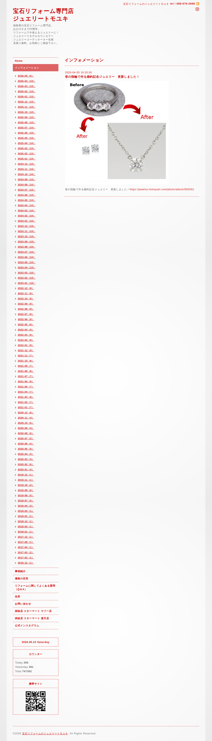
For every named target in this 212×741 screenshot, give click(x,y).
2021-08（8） (26, 371)
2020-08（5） (26, 433)
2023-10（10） (27, 236)
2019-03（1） (26, 511)
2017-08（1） (26, 542)
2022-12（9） (26, 288)
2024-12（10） (27, 164)
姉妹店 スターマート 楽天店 (32, 618)
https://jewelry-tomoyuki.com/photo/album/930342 (162, 189)
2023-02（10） (27, 278)
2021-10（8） (26, 361)
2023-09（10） (27, 241)
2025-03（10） (27, 148)
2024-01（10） (27, 221)
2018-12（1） (26, 521)
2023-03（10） (27, 272)
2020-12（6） (26, 412)
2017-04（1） (26, 547)
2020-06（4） (26, 443)
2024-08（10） (27, 184)
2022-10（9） (26, 298)
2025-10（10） (27, 112)
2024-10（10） (27, 174)
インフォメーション (27, 67)
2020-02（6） (26, 464)
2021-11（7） (26, 355)
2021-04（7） (26, 392)
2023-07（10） (27, 252)
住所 (17, 596)
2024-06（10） (27, 195)
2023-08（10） (27, 247)
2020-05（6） (26, 449)
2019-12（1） (26, 474)
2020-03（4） (26, 459)
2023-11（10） (27, 231)
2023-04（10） (27, 267)
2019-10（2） (26, 485)
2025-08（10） (27, 122)
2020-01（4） (26, 469)
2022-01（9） (26, 345)
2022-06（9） (26, 319)
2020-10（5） (26, 423)
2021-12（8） (26, 350)
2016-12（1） (26, 563)
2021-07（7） (26, 376)
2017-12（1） (26, 537)
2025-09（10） (27, 117)
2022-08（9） (26, 309)
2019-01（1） (26, 516)
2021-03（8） (26, 397)
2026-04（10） (27, 81)
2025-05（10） (27, 138)
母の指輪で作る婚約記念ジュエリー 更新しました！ (102, 76)
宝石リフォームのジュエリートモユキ (45, 733)
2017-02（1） (26, 557)
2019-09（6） (26, 490)
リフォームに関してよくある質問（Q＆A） (35, 587)
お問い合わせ (23, 603)
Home (19, 60)
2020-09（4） (26, 428)
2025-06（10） (27, 133)
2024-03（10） (27, 210)
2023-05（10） (27, 262)
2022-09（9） (26, 304)
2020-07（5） (26, 438)
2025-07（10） (27, 127)
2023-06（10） (27, 257)
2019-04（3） (26, 506)
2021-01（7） (26, 407)
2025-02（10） (27, 153)
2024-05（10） (27, 200)
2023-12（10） (27, 226)
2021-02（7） (26, 402)
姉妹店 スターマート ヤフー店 (33, 611)
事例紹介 (20, 571)
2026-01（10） (27, 96)
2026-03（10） (27, 86)
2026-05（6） (26, 76)
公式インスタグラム (27, 625)
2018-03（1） (26, 526)
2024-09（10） (27, 179)
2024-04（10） (27, 205)
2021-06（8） (26, 381)
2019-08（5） (26, 495)
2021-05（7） (26, 386)
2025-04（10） (27, 143)
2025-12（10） (27, 101)
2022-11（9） (26, 293)
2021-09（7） (26, 366)
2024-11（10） (27, 169)
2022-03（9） (26, 335)
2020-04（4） (26, 454)
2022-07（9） (26, 314)
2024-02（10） (27, 215)
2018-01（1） (26, 531)
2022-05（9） (26, 324)
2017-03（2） (26, 552)
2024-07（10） (27, 190)
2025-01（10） (27, 158)
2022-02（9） (26, 340)
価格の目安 (21, 578)
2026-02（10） (27, 91)
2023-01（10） (27, 283)
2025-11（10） (27, 107)
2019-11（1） (26, 480)
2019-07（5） (26, 500)
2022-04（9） (26, 329)
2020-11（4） (26, 418)
